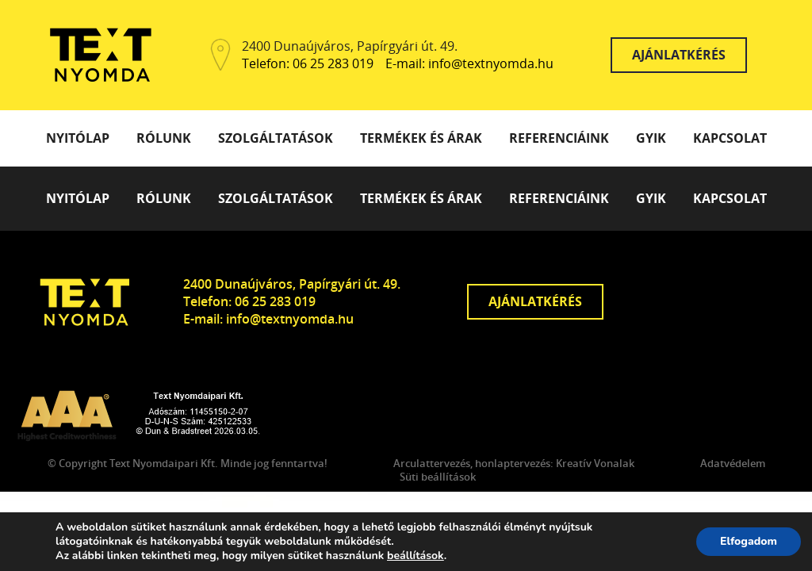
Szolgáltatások (275, 138)
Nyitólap (77, 138)
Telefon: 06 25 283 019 (307, 64)
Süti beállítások (438, 477)
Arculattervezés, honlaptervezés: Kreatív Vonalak (513, 463)
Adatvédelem (732, 463)
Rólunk (163, 138)
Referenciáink (559, 138)
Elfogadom (748, 541)
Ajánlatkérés (679, 54)
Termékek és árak (421, 138)
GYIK (651, 138)
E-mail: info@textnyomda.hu (469, 64)
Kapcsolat (730, 138)
